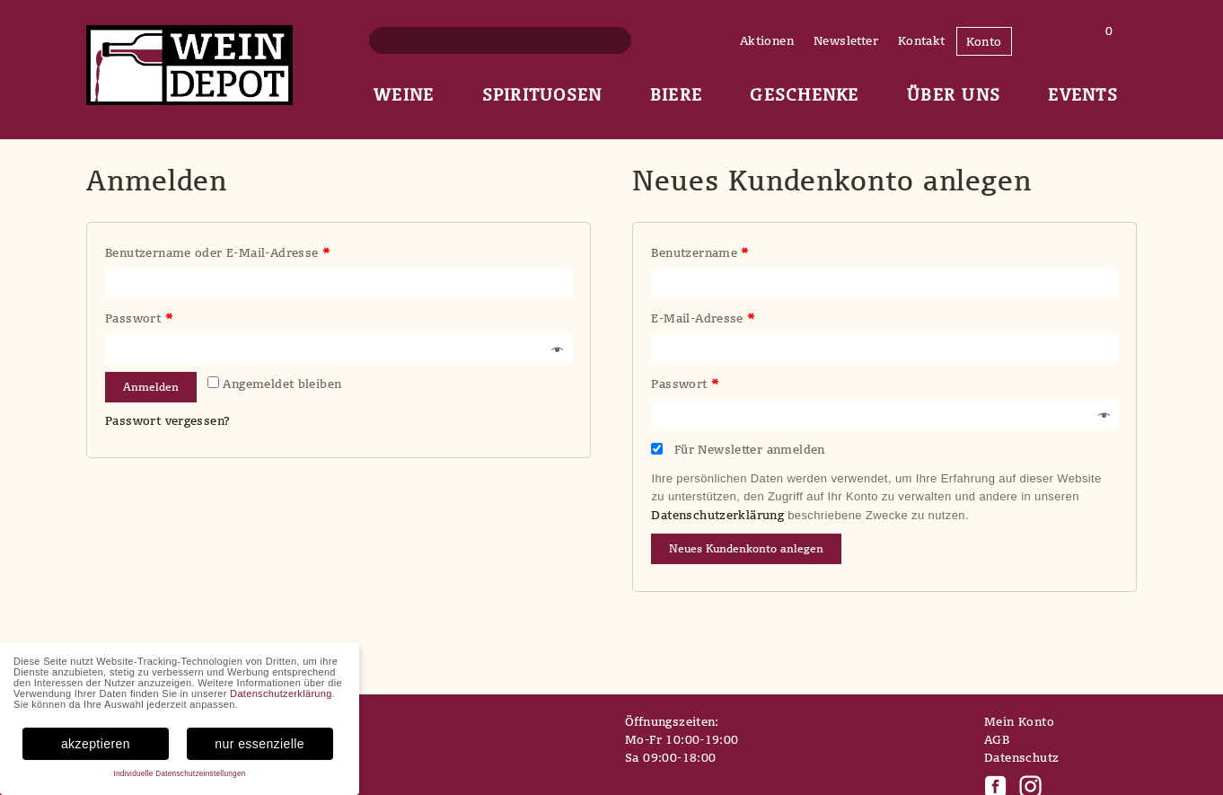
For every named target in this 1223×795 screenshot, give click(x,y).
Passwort (138, 318)
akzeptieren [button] (95, 744)
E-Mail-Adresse (702, 318)
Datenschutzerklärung (717, 515)
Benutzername (699, 252)
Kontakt (922, 40)
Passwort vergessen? (167, 420)
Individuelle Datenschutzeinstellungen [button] (179, 774)
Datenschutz (1021, 757)
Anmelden (151, 386)
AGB (996, 739)
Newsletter (846, 40)
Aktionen (767, 40)
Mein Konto (1019, 721)
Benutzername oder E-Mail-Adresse (217, 252)
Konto (984, 41)
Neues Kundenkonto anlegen (746, 548)
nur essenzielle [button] (259, 744)
